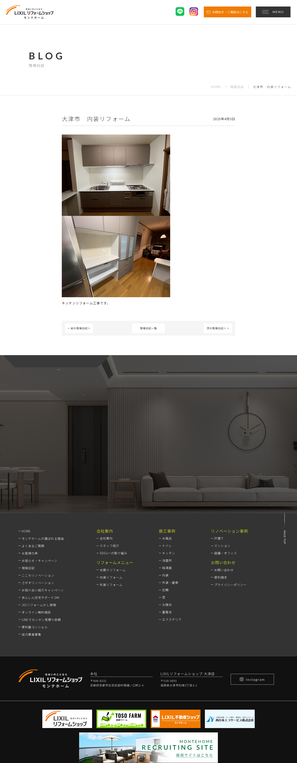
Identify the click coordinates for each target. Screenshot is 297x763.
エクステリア (172, 562)
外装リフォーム (111, 527)
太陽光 (167, 547)
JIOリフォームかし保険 (39, 547)
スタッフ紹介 (109, 488)
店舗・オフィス (225, 496)
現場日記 (237, 87)
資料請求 (220, 520)
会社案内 (106, 481)
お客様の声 (30, 496)
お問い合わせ (224, 512)
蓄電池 (167, 555)
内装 (165, 518)
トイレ (167, 488)
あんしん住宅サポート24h (41, 540)
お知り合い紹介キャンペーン (43, 532)
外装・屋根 (170, 525)
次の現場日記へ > (218, 328)
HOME (216, 87)
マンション (222, 488)
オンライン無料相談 (36, 555)
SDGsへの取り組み (113, 496)
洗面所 (167, 503)
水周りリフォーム (113, 512)
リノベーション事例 (229, 473)
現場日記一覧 (148, 328)
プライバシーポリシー (230, 527)
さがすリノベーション (38, 525)
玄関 (165, 532)
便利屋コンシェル (35, 569)
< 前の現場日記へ (79, 328)
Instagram (252, 622)
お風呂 (167, 481)
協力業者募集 (31, 577)
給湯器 (167, 510)
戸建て (219, 481)
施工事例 (167, 473)
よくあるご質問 (33, 488)
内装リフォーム (111, 520)
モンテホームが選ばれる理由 (43, 481)
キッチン (168, 496)
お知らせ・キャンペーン (39, 503)
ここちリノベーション (38, 518)
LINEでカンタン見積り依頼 (41, 562)
